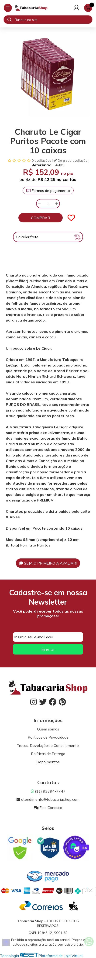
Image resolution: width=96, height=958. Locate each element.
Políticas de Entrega (48, 753)
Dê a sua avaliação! (71, 160)
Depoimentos (48, 762)
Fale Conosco (48, 807)
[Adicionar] (56, 203)
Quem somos (48, 729)
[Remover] (39, 203)
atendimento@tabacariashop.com (48, 799)
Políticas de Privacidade (48, 737)
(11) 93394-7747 (48, 791)
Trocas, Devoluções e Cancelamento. (48, 745)
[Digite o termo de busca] (53, 20)
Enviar (48, 649)
